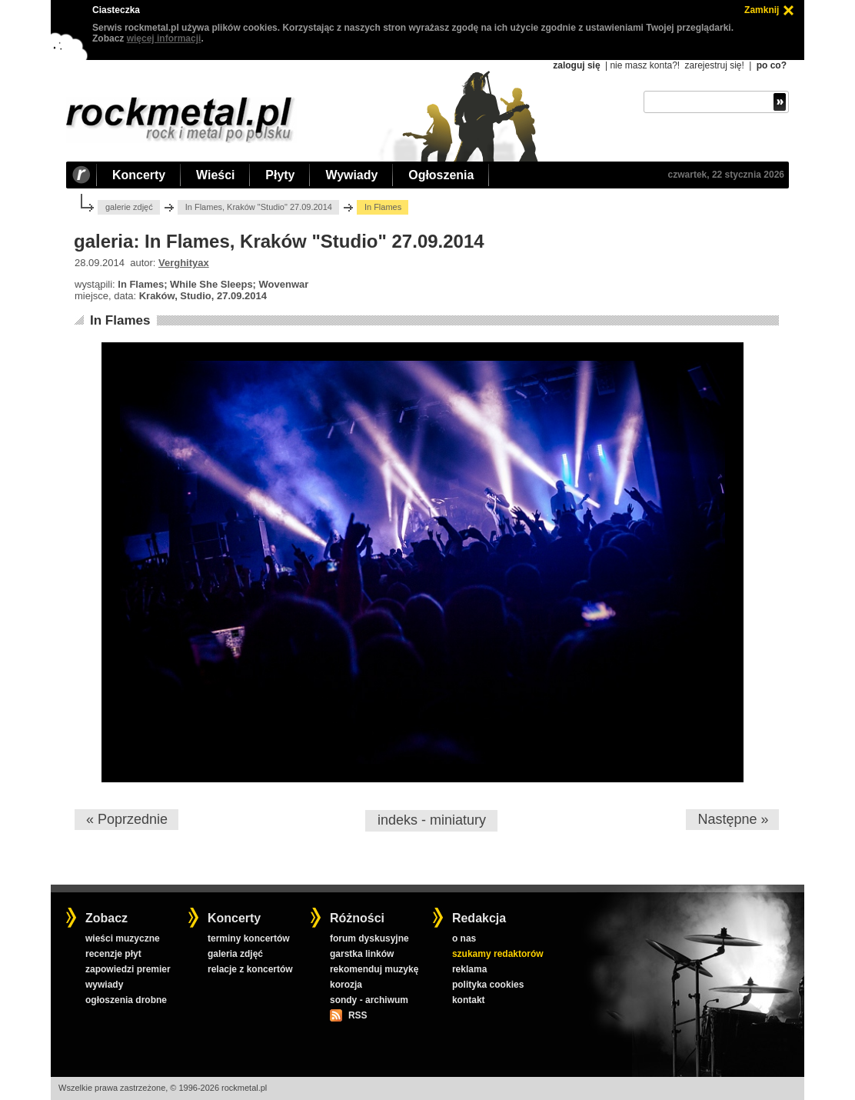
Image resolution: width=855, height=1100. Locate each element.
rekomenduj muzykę (374, 969)
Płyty (279, 175)
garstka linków (362, 953)
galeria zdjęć (235, 953)
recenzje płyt (113, 953)
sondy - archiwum (369, 1000)
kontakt (468, 1000)
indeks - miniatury (432, 820)
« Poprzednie (127, 819)
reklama (469, 969)
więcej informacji (164, 38)
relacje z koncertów (250, 969)
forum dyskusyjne (369, 938)
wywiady (104, 984)
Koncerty (138, 175)
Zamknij (761, 10)
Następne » (732, 819)
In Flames (120, 320)
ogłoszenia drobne (126, 1000)
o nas (464, 938)
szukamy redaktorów (498, 953)
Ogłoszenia (441, 175)
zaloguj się (576, 65)
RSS (357, 1015)
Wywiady (351, 175)
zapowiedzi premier (128, 969)
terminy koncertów (249, 938)
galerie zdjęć (129, 207)
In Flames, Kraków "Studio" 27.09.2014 (258, 207)
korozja (346, 984)
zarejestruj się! (714, 65)
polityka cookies (488, 984)
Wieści (215, 175)
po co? (772, 65)
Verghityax (183, 262)
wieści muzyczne (122, 938)
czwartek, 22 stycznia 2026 (726, 174)
